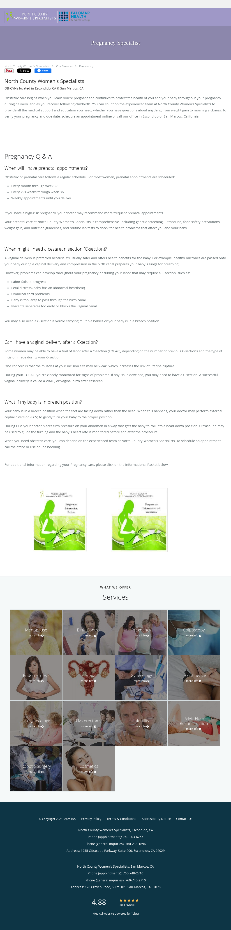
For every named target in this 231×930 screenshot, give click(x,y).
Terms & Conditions (121, 819)
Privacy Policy (91, 819)
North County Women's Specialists (27, 66)
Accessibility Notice (156, 819)
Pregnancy (86, 66)
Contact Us (184, 819)
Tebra (135, 913)
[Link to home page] (46, 16)
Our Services (64, 66)
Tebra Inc (69, 819)
